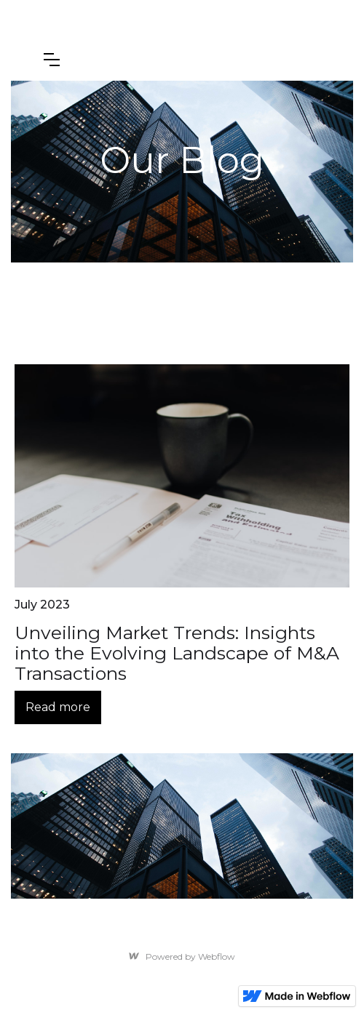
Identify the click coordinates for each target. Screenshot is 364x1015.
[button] (52, 59)
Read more (57, 707)
